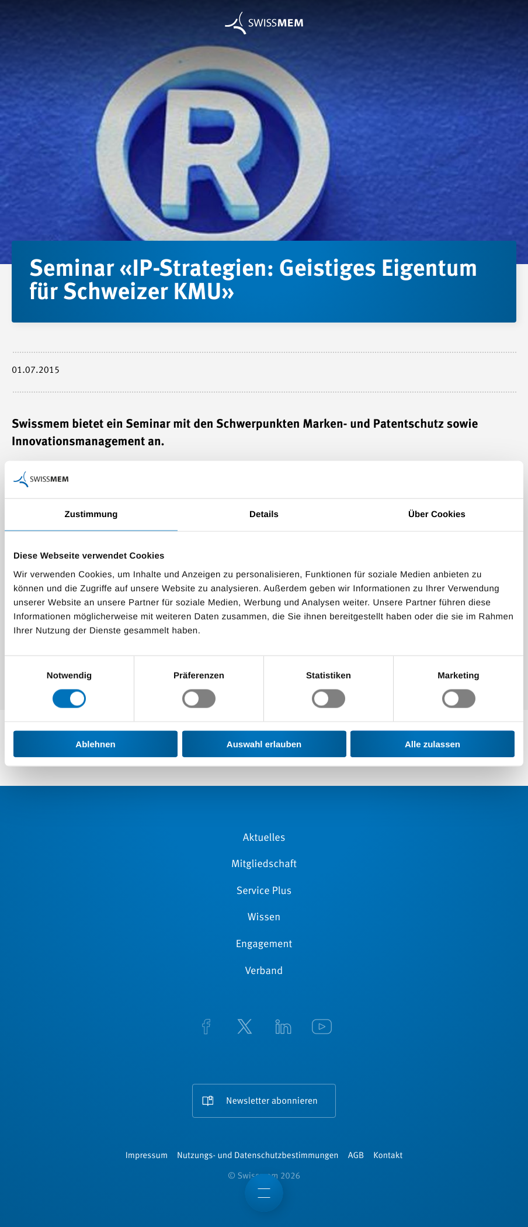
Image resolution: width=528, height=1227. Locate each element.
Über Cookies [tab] (437, 514)
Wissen (264, 918)
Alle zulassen (432, 743)
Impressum (147, 1156)
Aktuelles (264, 838)
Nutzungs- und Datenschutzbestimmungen (258, 1156)
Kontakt (387, 1156)
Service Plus (264, 891)
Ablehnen (95, 743)
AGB (356, 1156)
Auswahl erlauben (264, 743)
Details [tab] (264, 514)
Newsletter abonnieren (272, 1101)
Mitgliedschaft (264, 864)
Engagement (264, 945)
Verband (264, 971)
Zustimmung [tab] (91, 514)
